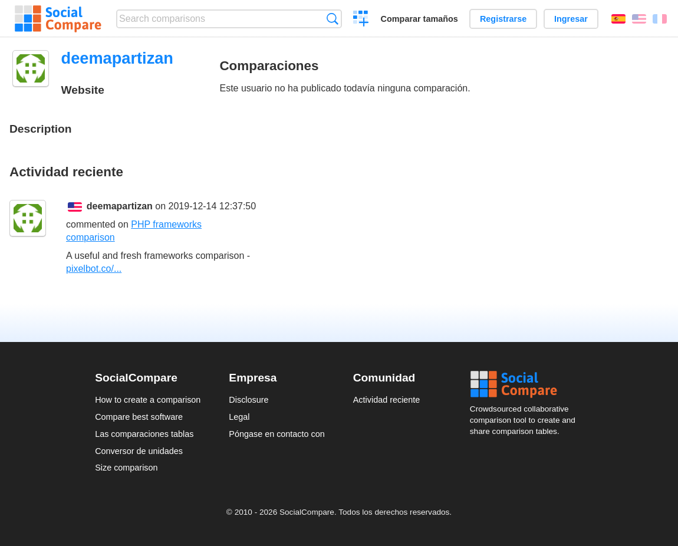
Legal (239, 417)
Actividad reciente (386, 399)
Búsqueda (332, 18)
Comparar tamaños (419, 19)
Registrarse (503, 19)
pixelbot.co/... (93, 269)
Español (618, 19)
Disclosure (248, 399)
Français (660, 19)
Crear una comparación (361, 20)
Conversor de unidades (139, 451)
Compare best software (139, 417)
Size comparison (126, 467)
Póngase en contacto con (276, 434)
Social (526, 384)
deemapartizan (120, 206)
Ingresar (571, 19)
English (639, 19)
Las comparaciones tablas (144, 434)
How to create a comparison (147, 399)
